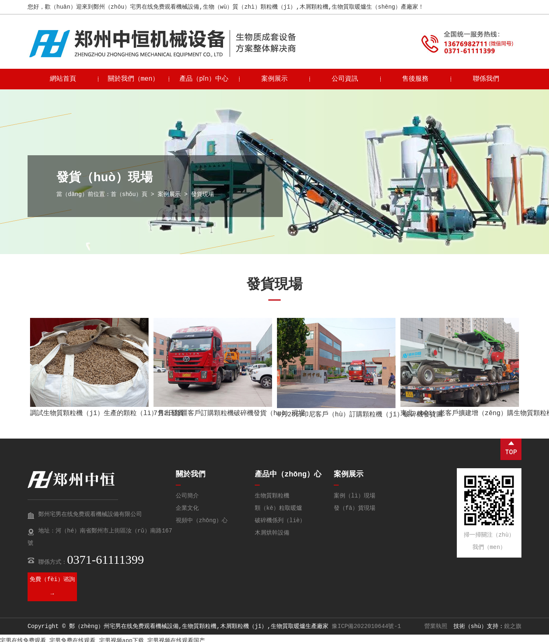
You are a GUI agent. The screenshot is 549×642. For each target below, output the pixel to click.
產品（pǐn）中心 (204, 79)
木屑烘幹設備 (272, 533)
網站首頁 (63, 79)
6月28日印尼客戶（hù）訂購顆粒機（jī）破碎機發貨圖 (360, 414)
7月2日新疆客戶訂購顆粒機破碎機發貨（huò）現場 (229, 413)
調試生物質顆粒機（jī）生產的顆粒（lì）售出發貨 (107, 413)
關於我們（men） (133, 79)
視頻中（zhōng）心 (202, 520)
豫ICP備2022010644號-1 (366, 626)
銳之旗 (512, 626)
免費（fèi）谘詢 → (52, 586)
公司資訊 (345, 79)
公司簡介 (187, 496)
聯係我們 (486, 79)
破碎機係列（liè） (280, 520)
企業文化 (187, 508)
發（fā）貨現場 (354, 508)
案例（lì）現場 (354, 496)
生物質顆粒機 (272, 496)
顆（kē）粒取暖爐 (278, 508)
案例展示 (274, 79)
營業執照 (435, 626)
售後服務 (415, 79)
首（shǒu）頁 (129, 194)
